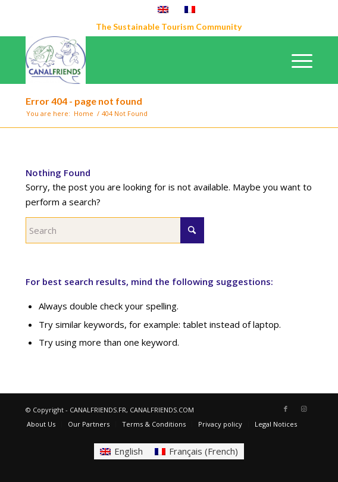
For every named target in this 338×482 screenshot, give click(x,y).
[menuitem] (296, 60)
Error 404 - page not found (84, 101)
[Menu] (296, 60)
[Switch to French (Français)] (196, 451)
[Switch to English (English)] (121, 451)
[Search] (115, 230)
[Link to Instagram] (303, 409)
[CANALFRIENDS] (140, 60)
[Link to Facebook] (286, 409)
